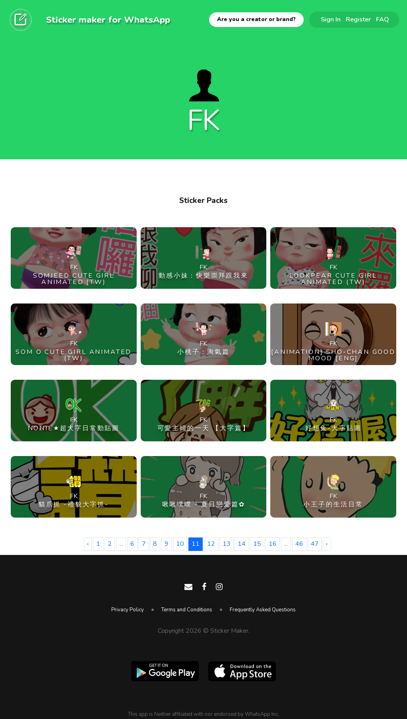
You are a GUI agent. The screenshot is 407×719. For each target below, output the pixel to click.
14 (242, 543)
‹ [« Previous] (88, 543)
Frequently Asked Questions (263, 609)
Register (358, 19)
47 (315, 543)
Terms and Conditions (186, 609)
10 (180, 543)
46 (299, 543)
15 (257, 543)
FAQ (382, 19)
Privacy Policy (127, 609)
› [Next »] (327, 543)
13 (227, 543)
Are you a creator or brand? (256, 19)
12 (211, 543)
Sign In (331, 19)
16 (273, 543)
